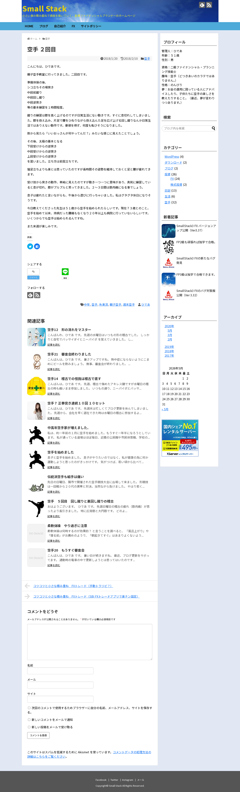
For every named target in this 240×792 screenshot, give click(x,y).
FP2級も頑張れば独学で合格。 (196, 242)
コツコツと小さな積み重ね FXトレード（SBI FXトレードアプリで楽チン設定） (82, 596)
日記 (167, 190)
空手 (147, 58)
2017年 (169, 355)
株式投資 (176, 184)
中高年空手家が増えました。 (68, 427)
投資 (167, 174)
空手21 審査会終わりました (69, 354)
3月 (170, 335)
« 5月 (165, 409)
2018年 (169, 351)
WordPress (172, 156)
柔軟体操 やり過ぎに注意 (67, 525)
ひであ (145, 304)
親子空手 (115, 304)
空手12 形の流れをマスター (69, 329)
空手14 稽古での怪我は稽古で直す (74, 378)
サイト (31, 693)
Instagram (127, 779)
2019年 (169, 346)
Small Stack (44, 8)
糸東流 (103, 304)
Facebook (101, 779)
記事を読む (53, 344)
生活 (167, 196)
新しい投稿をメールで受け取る (52, 727)
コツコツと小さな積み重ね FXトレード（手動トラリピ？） (69, 586)
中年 (87, 304)
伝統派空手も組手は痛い (65, 476)
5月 (170, 330)
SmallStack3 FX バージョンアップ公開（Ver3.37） (196, 228)
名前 (30, 665)
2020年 (169, 326)
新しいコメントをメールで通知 (52, 719)
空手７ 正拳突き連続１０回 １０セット (76, 403)
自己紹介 (60, 26)
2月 (170, 339)
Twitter (114, 779)
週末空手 (129, 304)
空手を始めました (60, 452)
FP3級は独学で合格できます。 (196, 274)
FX (73, 26)
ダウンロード (173, 162)
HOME (29, 26)
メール (31, 679)
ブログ (43, 26)
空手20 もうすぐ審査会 (65, 550)
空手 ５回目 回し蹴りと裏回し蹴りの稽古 (80, 501)
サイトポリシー (91, 26)
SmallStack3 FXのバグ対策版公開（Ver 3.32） (195, 292)
